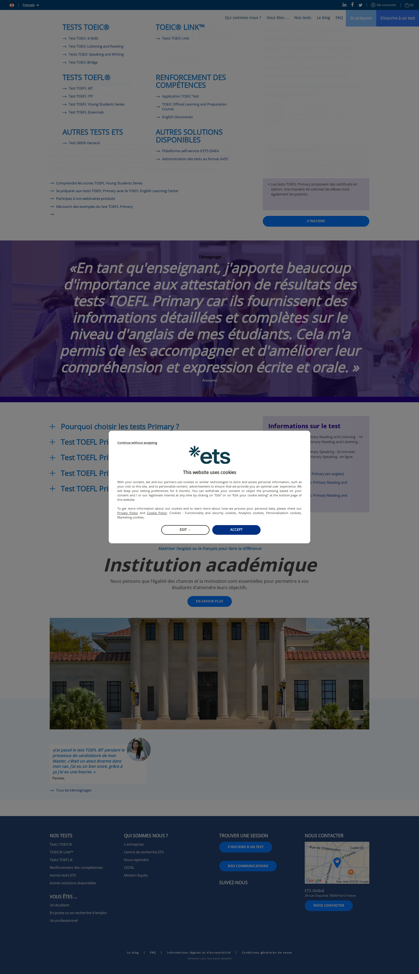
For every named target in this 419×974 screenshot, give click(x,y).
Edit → (185, 529)
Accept (236, 529)
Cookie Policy (157, 513)
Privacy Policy (127, 513)
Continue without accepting (137, 443)
